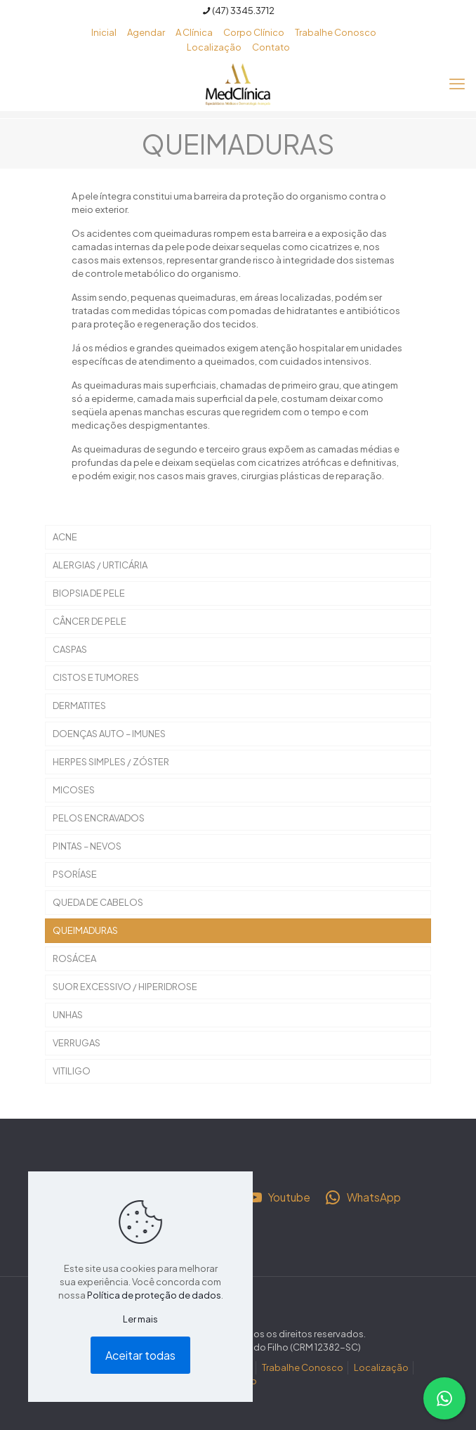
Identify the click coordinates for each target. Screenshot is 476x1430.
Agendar (146, 32)
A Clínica (194, 32)
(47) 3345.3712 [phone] (243, 10)
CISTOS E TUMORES (96, 677)
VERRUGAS (76, 1042)
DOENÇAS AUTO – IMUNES (109, 733)
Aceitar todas (140, 1355)
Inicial (104, 32)
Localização (214, 47)
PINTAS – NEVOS (87, 846)
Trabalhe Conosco (335, 32)
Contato (271, 47)
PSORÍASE (75, 874)
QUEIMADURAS (85, 930)
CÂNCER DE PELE (89, 621)
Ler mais (140, 1319)
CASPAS (70, 649)
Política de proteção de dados (154, 1295)
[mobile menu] (457, 83)
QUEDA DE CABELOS (98, 902)
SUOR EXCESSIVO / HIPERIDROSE (125, 986)
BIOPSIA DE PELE (89, 593)
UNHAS (68, 1014)
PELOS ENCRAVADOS (99, 818)
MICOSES (74, 789)
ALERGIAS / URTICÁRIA (100, 565)
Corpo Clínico (253, 32)
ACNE (65, 536)
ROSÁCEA (74, 958)
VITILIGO (72, 1071)
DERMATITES (79, 705)
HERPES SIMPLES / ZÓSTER (111, 761)
